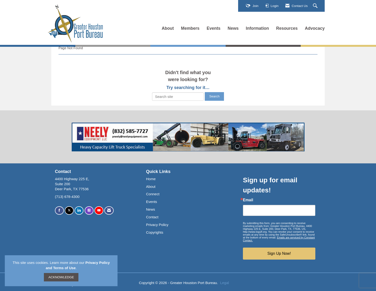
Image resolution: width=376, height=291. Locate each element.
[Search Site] (316, 6)
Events (214, 28)
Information (257, 28)
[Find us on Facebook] (59, 210)
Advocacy (315, 28)
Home (151, 179)
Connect (152, 194)
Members (190, 28)
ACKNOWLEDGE (61, 277)
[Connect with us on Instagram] (89, 210)
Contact (152, 217)
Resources (287, 28)
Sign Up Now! (279, 253)
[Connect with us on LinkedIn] (79, 210)
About (168, 28)
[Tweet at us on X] (69, 210)
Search (214, 96)
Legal (224, 283)
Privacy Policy (157, 225)
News (233, 28)
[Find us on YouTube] (98, 210)
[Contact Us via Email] (109, 210)
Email (248, 200)
